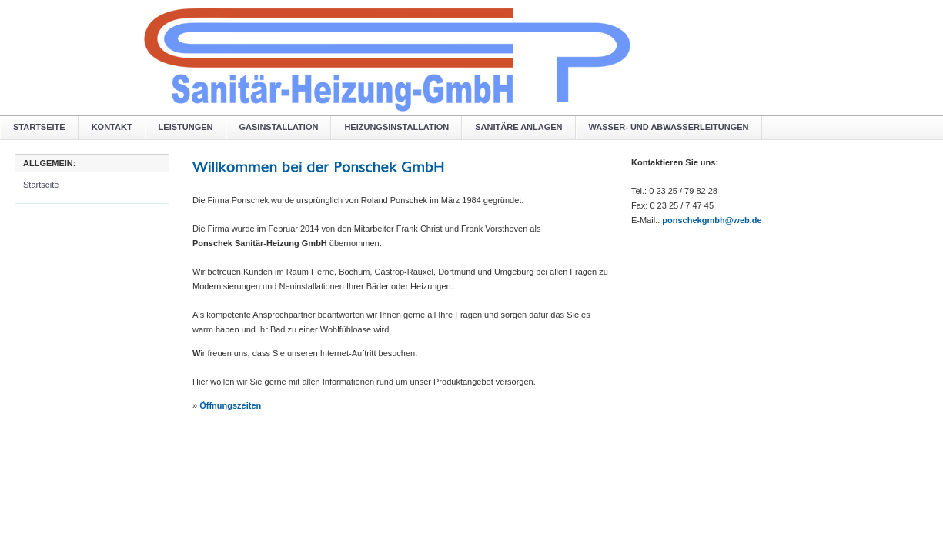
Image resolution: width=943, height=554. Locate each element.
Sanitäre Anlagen (518, 127)
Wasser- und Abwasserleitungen (669, 127)
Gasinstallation (279, 127)
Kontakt (112, 127)
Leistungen (186, 127)
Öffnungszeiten (230, 405)
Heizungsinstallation (396, 127)
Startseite (39, 127)
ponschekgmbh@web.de (711, 220)
